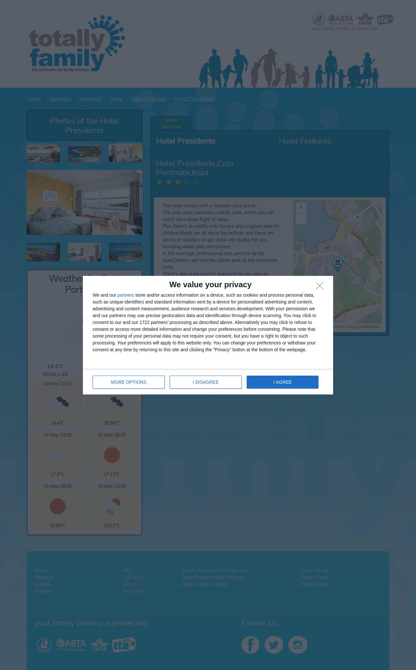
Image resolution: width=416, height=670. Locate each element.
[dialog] (208, 335)
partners (125, 295)
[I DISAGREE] (321, 287)
